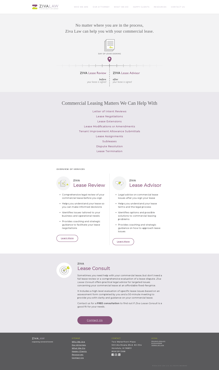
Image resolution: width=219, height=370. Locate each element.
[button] (67, 238)
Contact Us (178, 7)
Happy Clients (141, 7)
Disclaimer (156, 343)
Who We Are (81, 7)
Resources (160, 7)
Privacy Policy (158, 341)
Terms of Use (157, 345)
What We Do (121, 7)
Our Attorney (101, 7)
